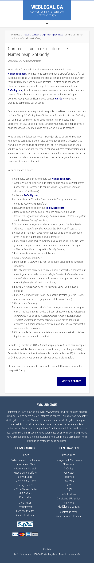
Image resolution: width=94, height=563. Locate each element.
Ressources (68, 455)
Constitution (25, 502)
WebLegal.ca (47, 7)
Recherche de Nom (25, 515)
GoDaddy (68, 468)
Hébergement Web (25, 464)
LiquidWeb (68, 476)
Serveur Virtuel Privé (25, 481)
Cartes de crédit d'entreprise (25, 460)
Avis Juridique (69, 494)
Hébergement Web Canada (68, 460)
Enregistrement (25, 506)
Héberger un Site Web (25, 468)
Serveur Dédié (25, 476)
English (47, 549)
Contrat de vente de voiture (69, 516)
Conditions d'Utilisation (68, 498)
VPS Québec (25, 493)
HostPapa (69, 481)
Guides (25, 455)
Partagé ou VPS (25, 485)
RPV (69, 485)
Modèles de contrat (68, 506)
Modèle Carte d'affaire (25, 472)
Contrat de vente (68, 512)
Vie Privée (69, 502)
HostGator (68, 472)
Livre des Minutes (25, 511)
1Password (68, 464)
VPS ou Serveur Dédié (25, 489)
